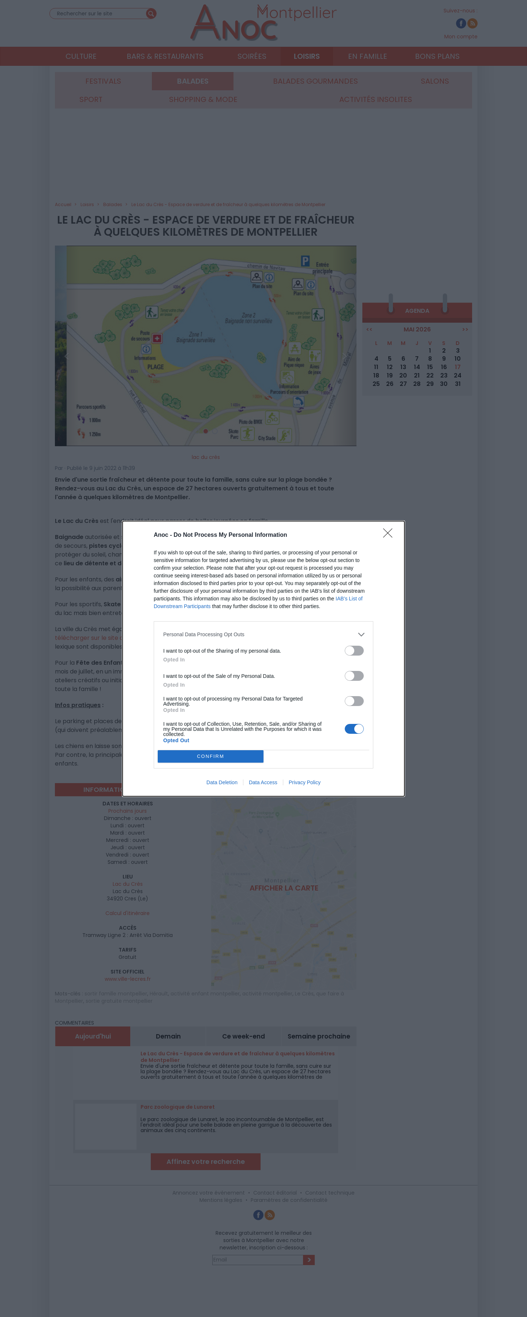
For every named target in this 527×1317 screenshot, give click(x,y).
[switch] (354, 651)
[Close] (390, 535)
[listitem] (263, 634)
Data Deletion (222, 782)
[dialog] (263, 658)
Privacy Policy (305, 782)
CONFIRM (210, 756)
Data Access (263, 782)
